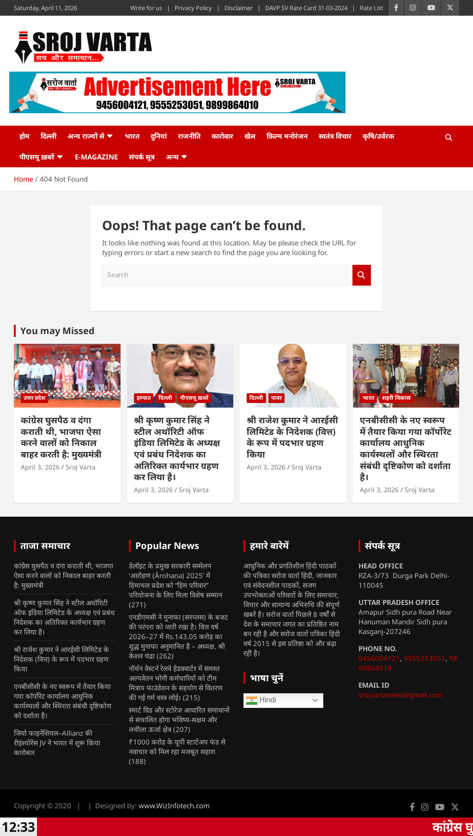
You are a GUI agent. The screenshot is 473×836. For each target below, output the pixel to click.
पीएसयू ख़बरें (37, 156)
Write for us (146, 8)
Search (361, 275)
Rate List (371, 8)
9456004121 (379, 658)
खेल (249, 135)
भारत (132, 135)
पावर (276, 398)
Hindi (261, 700)
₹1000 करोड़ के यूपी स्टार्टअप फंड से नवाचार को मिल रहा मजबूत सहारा (177, 746)
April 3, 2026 (40, 467)
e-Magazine (96, 156)
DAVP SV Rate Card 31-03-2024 (306, 8)
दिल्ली (48, 135)
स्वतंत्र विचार (335, 135)
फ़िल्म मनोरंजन (287, 135)
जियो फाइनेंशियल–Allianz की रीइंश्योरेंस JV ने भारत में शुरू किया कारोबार (57, 742)
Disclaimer (238, 8)
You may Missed (57, 330)
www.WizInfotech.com (174, 805)
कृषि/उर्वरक (378, 135)
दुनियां (159, 135)
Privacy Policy (193, 8)
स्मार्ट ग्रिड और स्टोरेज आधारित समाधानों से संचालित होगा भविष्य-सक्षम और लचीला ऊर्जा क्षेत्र (179, 719)
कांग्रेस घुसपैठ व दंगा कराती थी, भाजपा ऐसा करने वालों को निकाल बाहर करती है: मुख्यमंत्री (61, 437)
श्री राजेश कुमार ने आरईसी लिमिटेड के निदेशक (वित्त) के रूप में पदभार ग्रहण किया (292, 437)
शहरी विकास (396, 398)
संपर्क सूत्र (142, 156)
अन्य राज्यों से (85, 135)
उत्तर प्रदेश (34, 398)
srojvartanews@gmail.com (400, 694)
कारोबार (222, 135)
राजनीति (189, 135)
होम (24, 135)
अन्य (172, 156)
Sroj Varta (81, 467)
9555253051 (424, 658)
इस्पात (144, 398)
